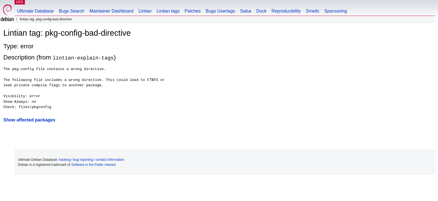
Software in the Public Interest (93, 164)
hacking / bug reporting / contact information (91, 159)
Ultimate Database (35, 11)
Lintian (145, 11)
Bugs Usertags (220, 11)
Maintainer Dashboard (111, 11)
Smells (312, 11)
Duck (261, 11)
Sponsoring (335, 11)
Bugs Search (72, 11)
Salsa (245, 11)
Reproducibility (286, 11)
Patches (193, 11)
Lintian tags (168, 11)
